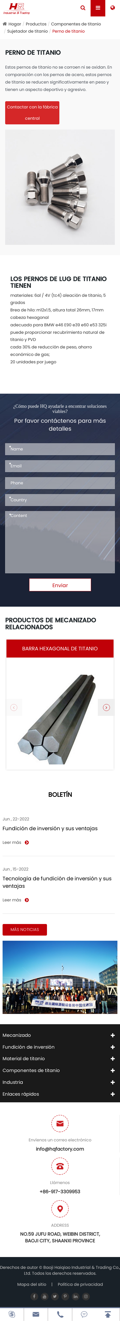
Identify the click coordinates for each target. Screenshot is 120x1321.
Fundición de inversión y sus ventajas (50, 828)
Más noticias (25, 929)
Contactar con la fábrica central (32, 112)
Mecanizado (17, 1035)
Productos (36, 24)
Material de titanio (24, 1058)
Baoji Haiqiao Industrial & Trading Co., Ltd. (72, 1270)
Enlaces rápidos (21, 1094)
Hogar (15, 24)
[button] (106, 707)
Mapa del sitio (31, 1284)
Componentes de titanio (76, 24)
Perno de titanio (68, 31)
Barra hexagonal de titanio (60, 648)
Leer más (16, 842)
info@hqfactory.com (60, 1149)
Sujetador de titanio (27, 31)
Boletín (60, 795)
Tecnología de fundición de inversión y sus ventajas (57, 882)
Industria (13, 1082)
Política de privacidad (80, 1284)
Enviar (60, 585)
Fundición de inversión (29, 1047)
